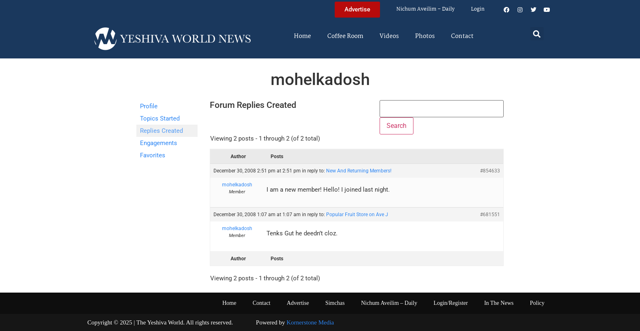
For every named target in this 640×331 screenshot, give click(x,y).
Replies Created (161, 130)
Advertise (298, 303)
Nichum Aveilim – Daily (425, 9)
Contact (462, 36)
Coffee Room (345, 36)
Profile (149, 106)
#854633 (490, 171)
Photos (425, 36)
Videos (389, 36)
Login (477, 9)
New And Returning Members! (358, 171)
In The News (498, 303)
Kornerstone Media (310, 322)
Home (302, 36)
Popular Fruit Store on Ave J (357, 214)
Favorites (152, 155)
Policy (537, 303)
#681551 (490, 214)
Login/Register (450, 303)
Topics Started (160, 118)
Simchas (334, 303)
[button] (537, 33)
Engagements (158, 143)
